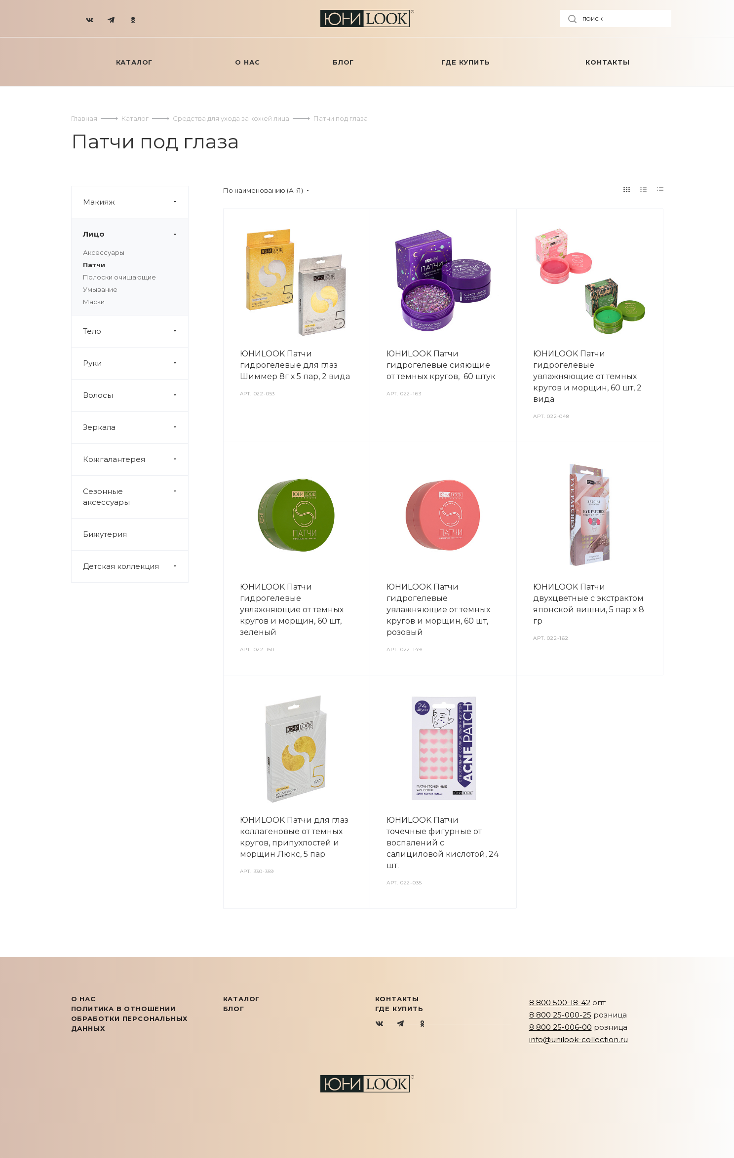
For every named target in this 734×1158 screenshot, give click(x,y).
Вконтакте (379, 1024)
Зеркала (135, 427)
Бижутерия (105, 534)
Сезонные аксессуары (135, 497)
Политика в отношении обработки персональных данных (129, 1018)
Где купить (399, 1009)
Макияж (135, 202)
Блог (233, 1009)
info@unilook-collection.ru (578, 1039)
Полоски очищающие (119, 277)
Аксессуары (103, 252)
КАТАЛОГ (241, 999)
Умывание (100, 289)
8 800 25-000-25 (560, 1014)
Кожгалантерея (135, 459)
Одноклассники (422, 1024)
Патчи (94, 265)
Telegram (401, 1024)
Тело (135, 331)
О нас (83, 999)
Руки (135, 363)
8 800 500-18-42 (559, 1002)
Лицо (135, 234)
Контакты (397, 999)
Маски (94, 302)
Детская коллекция (135, 566)
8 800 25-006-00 (560, 1027)
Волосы (135, 395)
